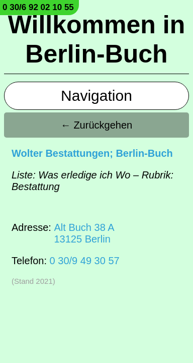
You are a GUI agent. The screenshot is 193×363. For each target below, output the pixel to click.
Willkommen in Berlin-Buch (96, 39)
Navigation (96, 95)
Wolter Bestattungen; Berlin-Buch (92, 153)
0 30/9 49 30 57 (85, 260)
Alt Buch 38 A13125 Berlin (84, 233)
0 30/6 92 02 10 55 (38, 7)
